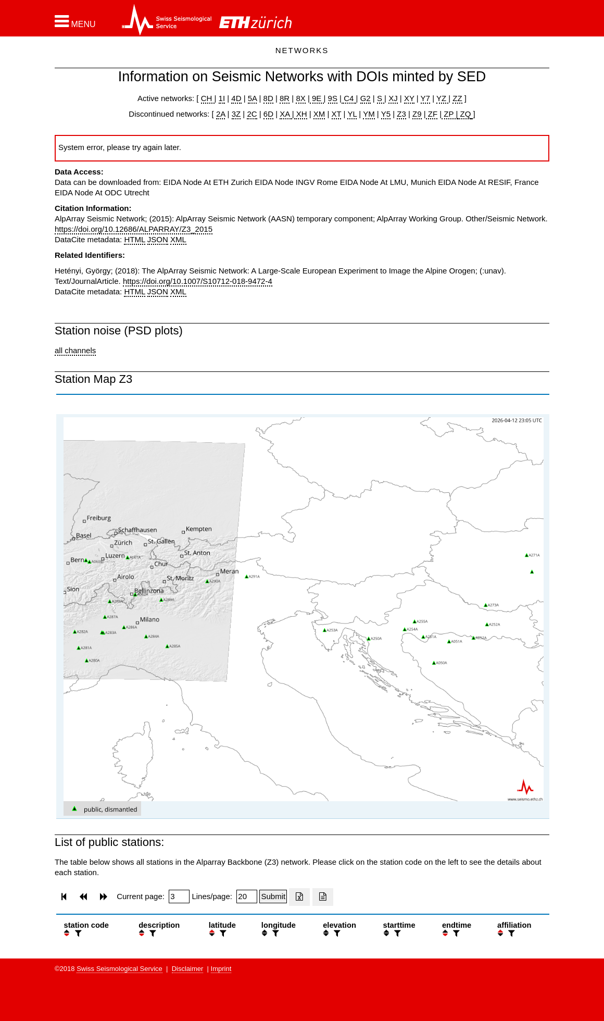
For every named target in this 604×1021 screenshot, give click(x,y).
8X (300, 98)
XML (178, 239)
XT (337, 113)
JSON (157, 239)
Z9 (417, 113)
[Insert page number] (179, 896)
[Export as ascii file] (322, 897)
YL (352, 113)
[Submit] (273, 896)
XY (409, 98)
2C (252, 113)
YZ (442, 98)
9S (332, 98)
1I (222, 98)
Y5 (386, 113)
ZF (432, 113)
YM (369, 113)
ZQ (464, 113)
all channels (75, 350)
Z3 (401, 113)
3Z (236, 113)
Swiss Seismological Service (119, 969)
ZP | (450, 113)
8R (285, 98)
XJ (393, 98)
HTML (134, 239)
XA (286, 113)
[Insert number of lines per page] (246, 896)
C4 (349, 98)
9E (317, 98)
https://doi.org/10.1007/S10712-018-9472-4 (197, 281)
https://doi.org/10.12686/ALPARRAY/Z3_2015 (133, 229)
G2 (365, 98)
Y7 (425, 98)
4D (236, 98)
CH (208, 98)
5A (252, 98)
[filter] (77, 933)
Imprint (221, 969)
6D (268, 113)
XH (300, 113)
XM (319, 113)
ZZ (457, 98)
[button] (75, 21)
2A (220, 113)
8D (268, 98)
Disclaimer (188, 969)
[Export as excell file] (299, 897)
